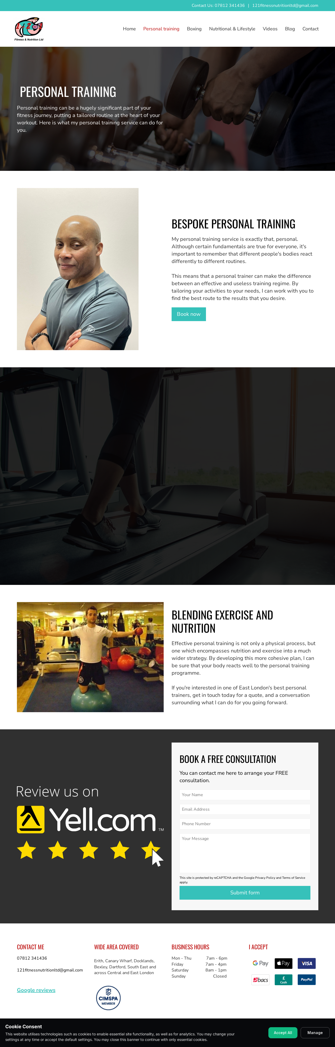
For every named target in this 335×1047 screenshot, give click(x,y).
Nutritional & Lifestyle (232, 29)
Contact (310, 29)
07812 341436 (32, 958)
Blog (290, 29)
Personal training (161, 29)
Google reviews (36, 990)
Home (129, 29)
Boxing (194, 29)
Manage (315, 1032)
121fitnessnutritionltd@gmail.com (285, 5)
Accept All (283, 1032)
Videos (270, 29)
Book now (189, 314)
